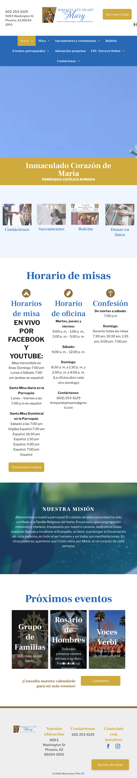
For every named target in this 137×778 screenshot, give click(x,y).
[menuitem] (27, 41)
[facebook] (108, 747)
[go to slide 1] (64, 663)
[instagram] (117, 747)
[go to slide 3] (73, 663)
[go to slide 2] (68, 663)
